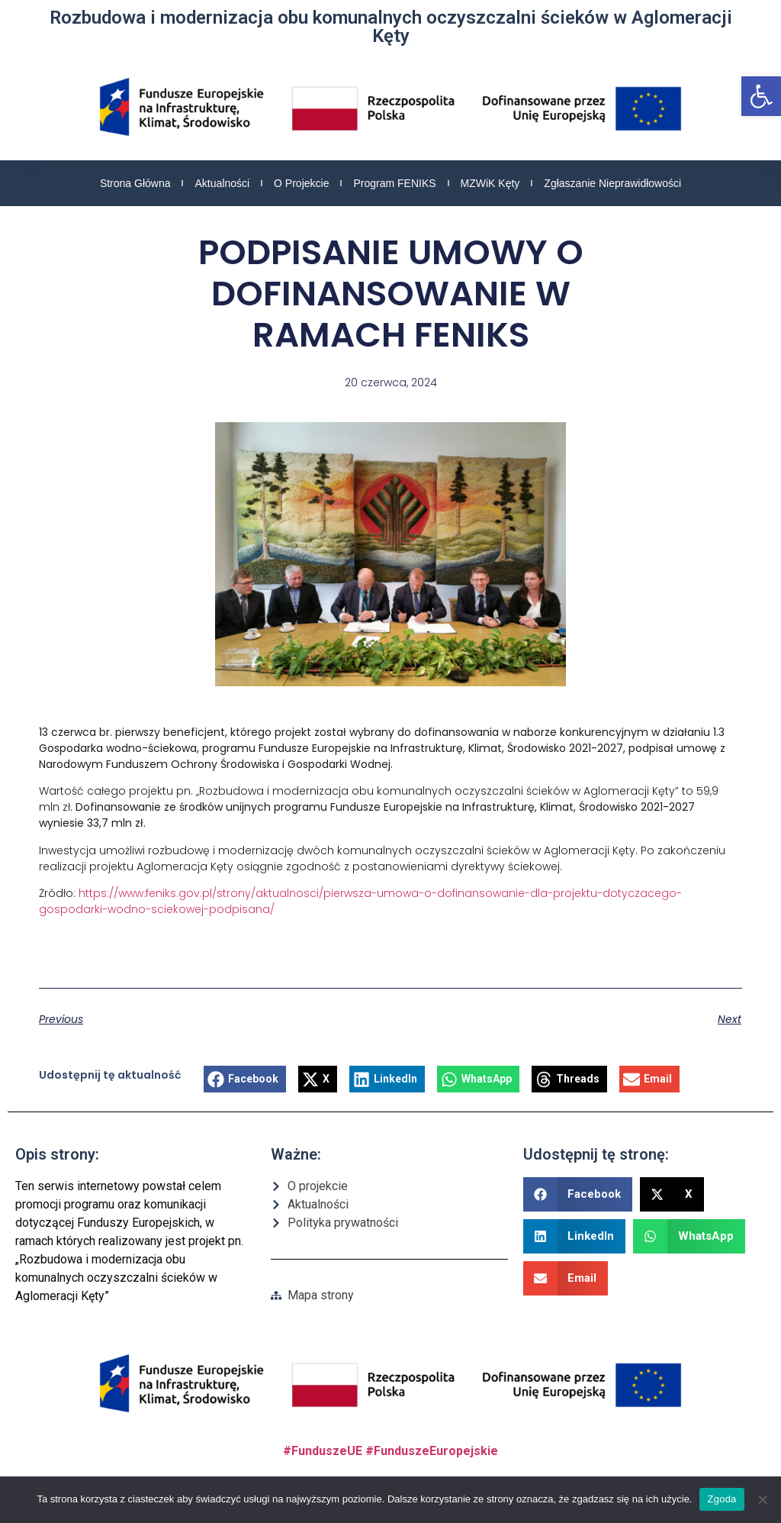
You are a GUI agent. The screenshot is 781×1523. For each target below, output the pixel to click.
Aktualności (221, 183)
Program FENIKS (394, 183)
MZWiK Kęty (490, 183)
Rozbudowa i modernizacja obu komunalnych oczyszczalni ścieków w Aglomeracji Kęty (391, 27)
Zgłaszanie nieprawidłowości (612, 183)
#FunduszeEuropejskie (431, 1451)
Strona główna (135, 183)
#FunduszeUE (322, 1451)
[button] (761, 96)
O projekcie (301, 183)
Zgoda (721, 1499)
